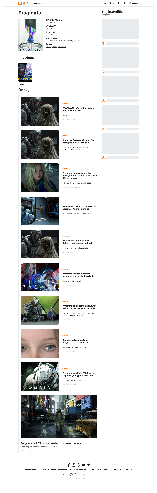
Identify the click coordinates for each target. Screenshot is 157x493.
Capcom (49, 28)
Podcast (128, 470)
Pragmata (65, 103)
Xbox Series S (66, 41)
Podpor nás (62, 470)
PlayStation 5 (54, 41)
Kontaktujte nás (31, 470)
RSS (79, 478)
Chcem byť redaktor (77, 470)
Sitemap (85, 478)
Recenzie (104, 470)
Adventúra (62, 47)
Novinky (95, 470)
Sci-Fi (48, 47)
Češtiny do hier (116, 470)
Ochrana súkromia (48, 470)
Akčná (54, 47)
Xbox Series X (79, 41)
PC (47, 41)
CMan (73, 475)
